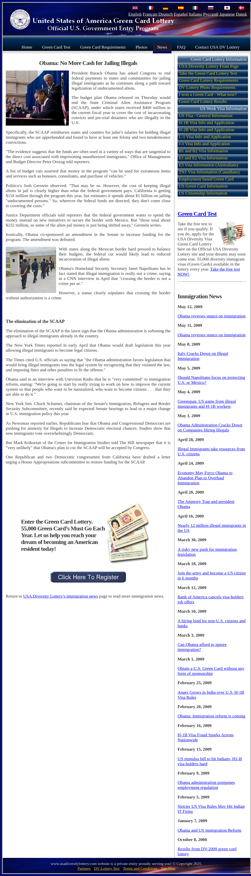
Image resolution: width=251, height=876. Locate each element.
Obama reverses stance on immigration (211, 316)
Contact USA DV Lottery (217, 47)
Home (27, 47)
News (162, 47)
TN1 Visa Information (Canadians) (209, 172)
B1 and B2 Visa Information (203, 151)
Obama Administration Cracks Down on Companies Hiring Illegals (210, 427)
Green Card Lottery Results (203, 101)
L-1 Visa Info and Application (205, 136)
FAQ (181, 47)
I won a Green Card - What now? (208, 94)
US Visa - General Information (205, 115)
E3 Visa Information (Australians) (208, 165)
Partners (84, 868)
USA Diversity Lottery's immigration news (60, 596)
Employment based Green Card (206, 179)
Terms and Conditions (140, 868)
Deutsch (165, 14)
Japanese (227, 14)
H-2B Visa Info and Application (206, 129)
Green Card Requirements (103, 47)
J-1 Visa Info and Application (204, 143)
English (135, 14)
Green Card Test (56, 47)
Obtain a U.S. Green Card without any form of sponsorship (211, 671)
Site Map (168, 868)
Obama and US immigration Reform (209, 830)
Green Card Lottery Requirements (208, 80)
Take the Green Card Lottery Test (208, 73)
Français (150, 14)
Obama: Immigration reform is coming (211, 716)
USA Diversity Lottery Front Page (209, 66)
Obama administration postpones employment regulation (206, 785)
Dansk (241, 14)
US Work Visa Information (223, 108)
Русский (210, 14)
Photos (141, 47)
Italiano (195, 14)
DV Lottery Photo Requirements (207, 87)
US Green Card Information (203, 186)
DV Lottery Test (106, 868)
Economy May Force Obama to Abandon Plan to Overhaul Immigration (205, 477)
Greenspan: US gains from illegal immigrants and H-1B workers (207, 404)
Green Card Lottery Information (219, 59)
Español (181, 14)
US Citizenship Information (203, 193)
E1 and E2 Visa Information (203, 158)
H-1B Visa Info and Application (206, 122)
